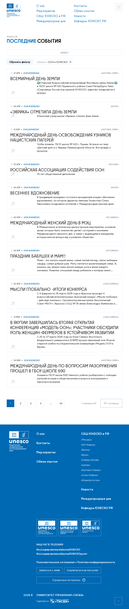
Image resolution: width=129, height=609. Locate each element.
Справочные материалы (68, 580)
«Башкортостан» (90, 480)
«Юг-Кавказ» (112, 217)
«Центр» (85, 465)
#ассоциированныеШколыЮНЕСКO (58, 549)
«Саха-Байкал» (111, 283)
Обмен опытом (84, 11)
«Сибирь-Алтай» (90, 460)
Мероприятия (45, 11)
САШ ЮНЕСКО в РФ (51, 16)
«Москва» (113, 164)
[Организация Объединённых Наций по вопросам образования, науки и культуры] (46, 527)
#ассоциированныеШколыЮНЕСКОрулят (62, 554)
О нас (40, 6)
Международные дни (51, 21)
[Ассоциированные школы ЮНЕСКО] (91, 527)
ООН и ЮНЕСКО (31, 73)
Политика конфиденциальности (96, 562)
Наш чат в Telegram (49, 544)
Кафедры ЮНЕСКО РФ (90, 21)
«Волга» (115, 106)
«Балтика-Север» (110, 73)
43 (61, 403)
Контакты (80, 6)
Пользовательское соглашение (55, 562)
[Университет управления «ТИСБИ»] (59, 601)
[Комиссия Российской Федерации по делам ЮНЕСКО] (69, 527)
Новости (79, 16)
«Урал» (85, 455)
